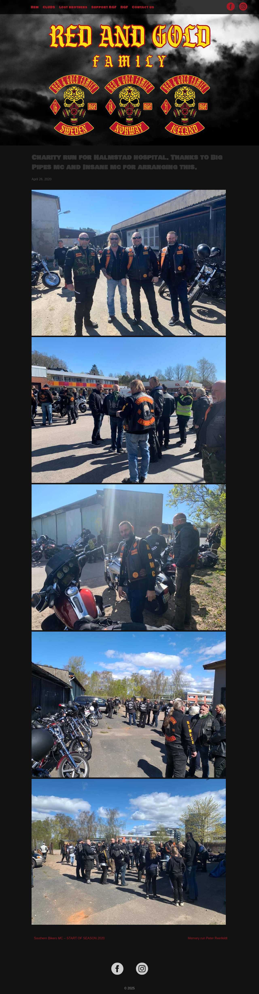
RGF (124, 7)
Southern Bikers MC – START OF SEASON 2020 (69, 938)
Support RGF (103, 7)
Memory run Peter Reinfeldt (207, 938)
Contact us (143, 7)
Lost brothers (73, 7)
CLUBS (49, 7)
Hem (35, 7)
